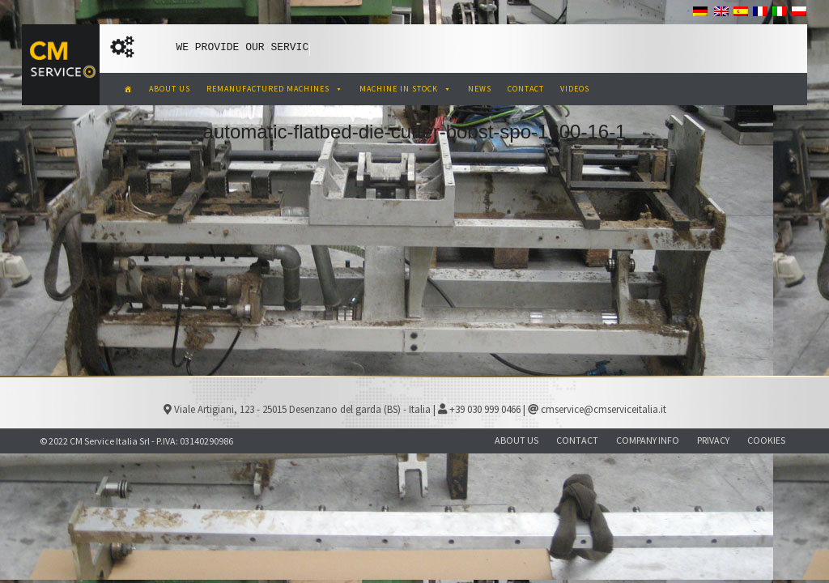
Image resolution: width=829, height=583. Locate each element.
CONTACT (526, 88)
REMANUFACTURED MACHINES (274, 88)
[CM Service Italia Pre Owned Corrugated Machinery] (128, 89)
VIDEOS (574, 88)
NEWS (479, 88)
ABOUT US (169, 88)
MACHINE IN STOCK (405, 88)
